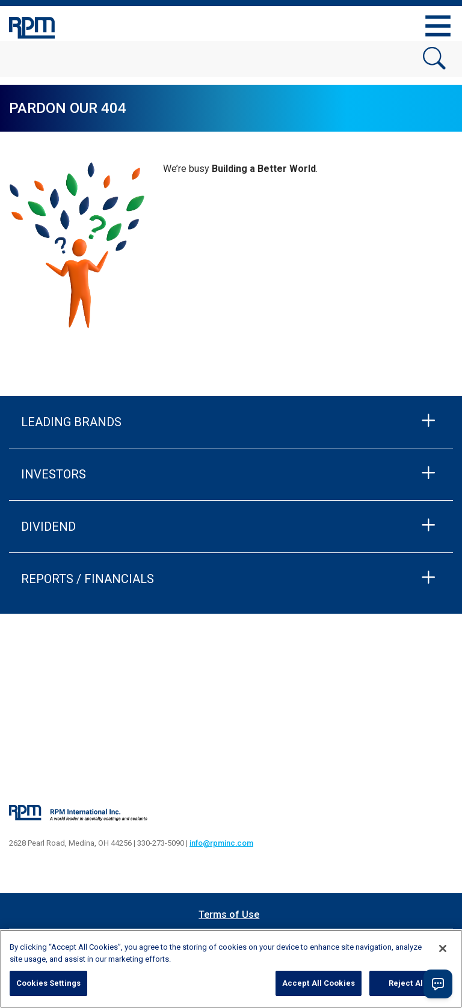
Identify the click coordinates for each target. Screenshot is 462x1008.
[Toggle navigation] (438, 26)
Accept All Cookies (318, 983)
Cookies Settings (48, 983)
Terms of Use (229, 914)
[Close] (443, 948)
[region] (231, 968)
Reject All (407, 983)
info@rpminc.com (221, 843)
